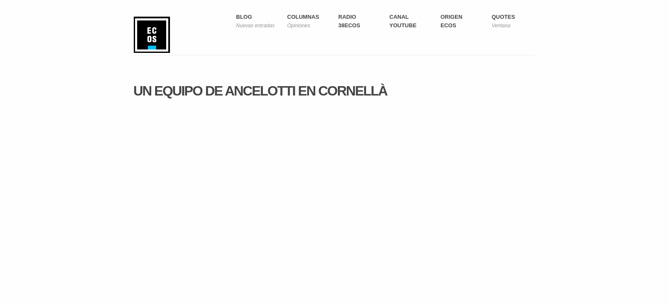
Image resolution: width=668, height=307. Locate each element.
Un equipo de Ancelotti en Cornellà (260, 90)
